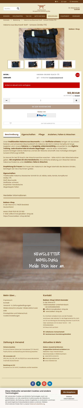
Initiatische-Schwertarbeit (54, 335)
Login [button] (64, 1)
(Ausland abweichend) (56, 81)
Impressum (7, 303)
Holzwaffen (18, 16)
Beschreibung (11, 137)
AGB (5, 314)
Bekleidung (52, 16)
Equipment (65, 16)
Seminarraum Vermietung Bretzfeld (58, 337)
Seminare (76, 16)
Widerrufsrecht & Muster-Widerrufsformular (20, 311)
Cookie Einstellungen (11, 319)
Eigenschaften (28, 137)
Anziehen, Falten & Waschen (61, 137)
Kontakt (6, 306)
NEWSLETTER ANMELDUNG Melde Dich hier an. (47, 263)
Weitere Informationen (69, 398)
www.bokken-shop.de (54, 315)
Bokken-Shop (74, 32)
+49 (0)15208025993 (52, 310)
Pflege (42, 137)
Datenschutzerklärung (37, 404)
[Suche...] (18, 9)
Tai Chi (28, 16)
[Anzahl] (41, 103)
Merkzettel (74, 1)
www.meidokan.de (51, 364)
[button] (56, 1)
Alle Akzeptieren (69, 392)
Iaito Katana (39, 16)
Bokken (6, 16)
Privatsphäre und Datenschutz (15, 316)
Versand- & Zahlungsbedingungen (17, 309)
